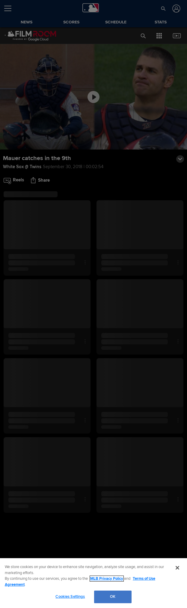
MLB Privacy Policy (106, 578)
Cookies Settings (70, 596)
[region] (93, 583)
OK (112, 596)
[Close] (177, 567)
